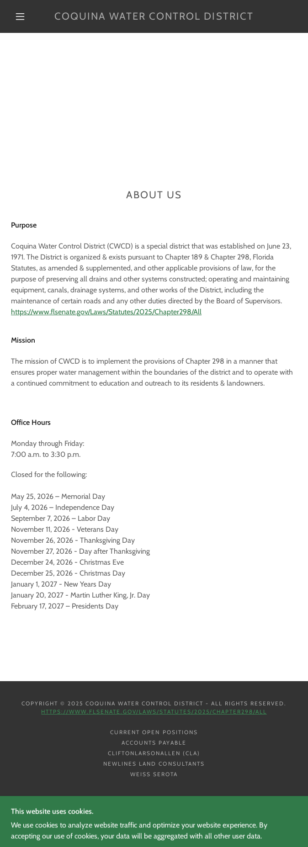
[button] (25, 16)
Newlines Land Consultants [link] (153, 763)
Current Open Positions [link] (153, 732)
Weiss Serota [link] (154, 774)
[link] (154, 16)
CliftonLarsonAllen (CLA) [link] (154, 753)
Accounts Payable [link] (154, 742)
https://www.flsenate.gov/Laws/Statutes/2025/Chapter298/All (106, 311)
